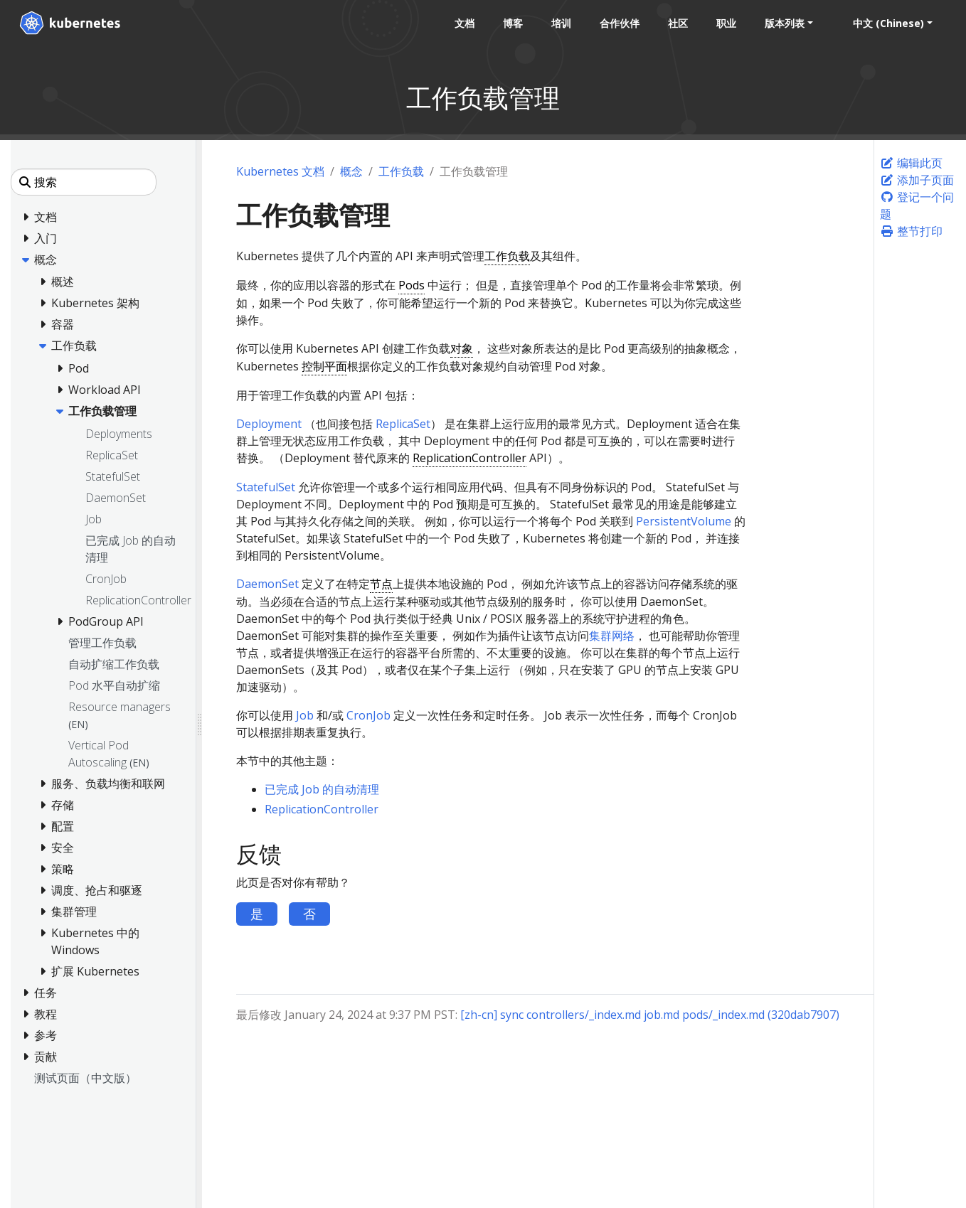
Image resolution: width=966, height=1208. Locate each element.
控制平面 (324, 366)
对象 (461, 348)
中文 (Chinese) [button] (887, 23)
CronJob (368, 715)
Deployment (269, 424)
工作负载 (401, 171)
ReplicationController (469, 458)
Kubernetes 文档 (280, 171)
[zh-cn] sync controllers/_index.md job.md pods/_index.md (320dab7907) (649, 1014)
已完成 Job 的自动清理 (322, 789)
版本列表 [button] (784, 23)
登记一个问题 (917, 205)
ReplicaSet (403, 424)
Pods (411, 285)
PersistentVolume (683, 521)
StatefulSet (265, 487)
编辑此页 (911, 163)
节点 (381, 584)
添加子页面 (917, 180)
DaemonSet (267, 584)
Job (305, 715)
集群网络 (612, 635)
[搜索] (83, 182)
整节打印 (911, 231)
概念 (351, 171)
